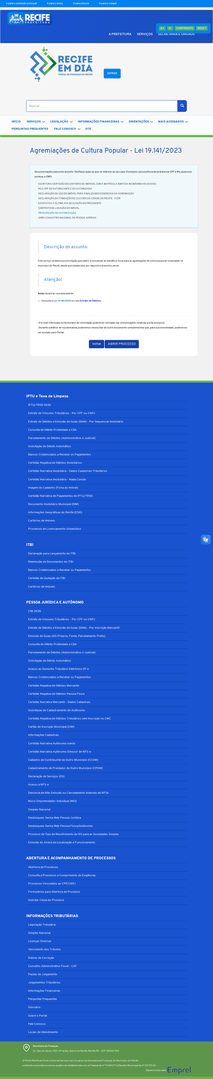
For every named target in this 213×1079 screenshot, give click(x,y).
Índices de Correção (41, 958)
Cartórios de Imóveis (41, 520)
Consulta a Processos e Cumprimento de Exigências (62, 875)
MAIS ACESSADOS (173, 121)
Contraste (184, 28)
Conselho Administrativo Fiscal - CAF (52, 966)
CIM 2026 (34, 611)
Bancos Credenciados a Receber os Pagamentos (59, 454)
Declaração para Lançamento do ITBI (52, 553)
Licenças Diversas (39, 941)
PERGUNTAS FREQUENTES (30, 129)
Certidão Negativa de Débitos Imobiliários (55, 462)
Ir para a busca (81, 3)
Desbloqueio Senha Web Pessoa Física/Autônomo (60, 826)
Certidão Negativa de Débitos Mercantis (53, 685)
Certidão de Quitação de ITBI (46, 578)
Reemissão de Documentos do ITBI (50, 561)
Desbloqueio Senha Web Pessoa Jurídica (54, 817)
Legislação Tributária (41, 924)
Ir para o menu (55, 3)
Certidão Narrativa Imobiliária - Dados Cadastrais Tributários (67, 471)
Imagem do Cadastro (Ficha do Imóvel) (53, 487)
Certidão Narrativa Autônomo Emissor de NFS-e (59, 751)
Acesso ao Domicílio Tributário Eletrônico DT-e (58, 669)
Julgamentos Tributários (44, 982)
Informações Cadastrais (43, 735)
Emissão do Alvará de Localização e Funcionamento (61, 842)
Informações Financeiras (44, 990)
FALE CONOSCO (67, 129)
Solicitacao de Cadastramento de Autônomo (56, 710)
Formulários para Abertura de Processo (54, 891)
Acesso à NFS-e (38, 784)
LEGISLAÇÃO (61, 121)
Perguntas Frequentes (42, 999)
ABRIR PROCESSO (122, 344)
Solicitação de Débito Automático (49, 446)
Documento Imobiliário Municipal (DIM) (53, 504)
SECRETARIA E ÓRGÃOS (176, 34)
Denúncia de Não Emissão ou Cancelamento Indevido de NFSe (68, 793)
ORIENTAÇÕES (141, 121)
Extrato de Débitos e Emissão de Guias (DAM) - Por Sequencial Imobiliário (75, 421)
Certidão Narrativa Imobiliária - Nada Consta (57, 479)
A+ (162, 28)
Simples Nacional (39, 809)
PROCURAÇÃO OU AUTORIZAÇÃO (57, 213)
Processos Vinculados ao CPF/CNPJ (52, 883)
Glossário (34, 1007)
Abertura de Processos (43, 867)
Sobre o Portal (37, 1015)
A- (170, 28)
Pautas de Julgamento (42, 974)
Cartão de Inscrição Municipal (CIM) (51, 726)
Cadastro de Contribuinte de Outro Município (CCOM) (63, 760)
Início (16, 121)
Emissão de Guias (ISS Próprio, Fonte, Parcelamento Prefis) (66, 636)
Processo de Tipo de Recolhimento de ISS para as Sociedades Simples (73, 834)
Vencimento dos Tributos (44, 949)
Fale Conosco (37, 1024)
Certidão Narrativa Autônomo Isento (51, 743)
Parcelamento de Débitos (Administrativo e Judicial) (61, 438)
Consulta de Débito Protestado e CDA (52, 430)
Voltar (96, 344)
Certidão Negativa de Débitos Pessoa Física (56, 694)
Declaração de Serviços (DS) (46, 776)
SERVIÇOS (145, 34)
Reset (201, 28)
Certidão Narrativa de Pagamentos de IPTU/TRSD (60, 496)
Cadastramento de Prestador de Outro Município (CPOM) (65, 768)
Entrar (112, 73)
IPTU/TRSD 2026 (39, 405)
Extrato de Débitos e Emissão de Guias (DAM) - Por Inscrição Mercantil (73, 627)
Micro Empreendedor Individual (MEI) (52, 801)
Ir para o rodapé (108, 3)
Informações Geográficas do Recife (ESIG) (55, 512)
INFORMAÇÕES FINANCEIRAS (101, 121)
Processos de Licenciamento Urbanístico (54, 529)
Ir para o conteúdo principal (21, 3)
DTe (88, 129)
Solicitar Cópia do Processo (46, 900)
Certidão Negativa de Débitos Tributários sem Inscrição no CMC (69, 718)
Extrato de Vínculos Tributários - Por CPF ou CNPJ (61, 413)
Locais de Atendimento (43, 1032)
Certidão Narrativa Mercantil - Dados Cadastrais (59, 702)
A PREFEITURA (120, 34)
